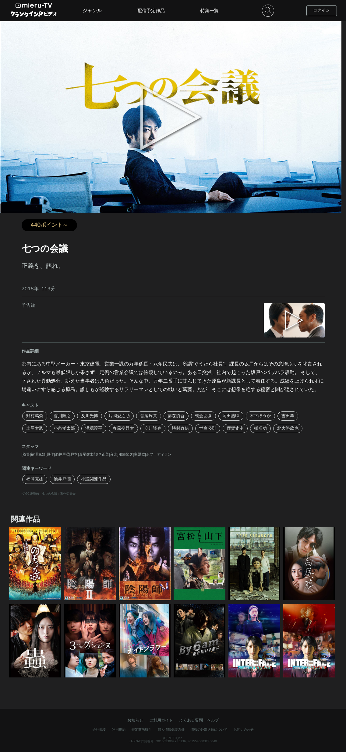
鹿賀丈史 (235, 428)
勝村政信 (180, 428)
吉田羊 (287, 416)
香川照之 (62, 416)
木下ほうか (260, 416)
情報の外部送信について (209, 729)
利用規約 (118, 729)
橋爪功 (260, 428)
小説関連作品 (94, 479)
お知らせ (135, 720)
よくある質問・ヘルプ (199, 720)
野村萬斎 (34, 416)
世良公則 (207, 428)
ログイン (321, 10)
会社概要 (99, 729)
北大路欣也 (287, 428)
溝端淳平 (93, 428)
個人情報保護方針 (171, 729)
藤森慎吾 (176, 416)
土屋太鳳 (34, 428)
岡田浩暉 (230, 416)
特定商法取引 (142, 729)
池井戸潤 (62, 479)
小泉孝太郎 (64, 428)
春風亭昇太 (123, 428)
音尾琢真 (148, 416)
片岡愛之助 (119, 416)
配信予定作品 (151, 11)
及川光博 (89, 416)
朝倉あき (203, 416)
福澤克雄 (34, 479)
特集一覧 (209, 11)
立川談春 (152, 428)
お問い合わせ (244, 729)
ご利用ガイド (161, 720)
